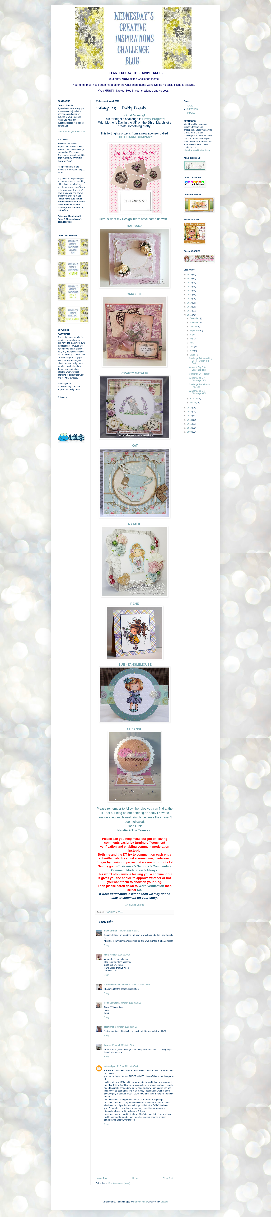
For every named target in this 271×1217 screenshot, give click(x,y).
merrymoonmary (140, 1202)
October (194, 326)
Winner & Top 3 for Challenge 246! (197, 379)
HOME (189, 106)
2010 (189, 428)
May (192, 347)
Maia (106, 955)
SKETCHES (192, 109)
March (193, 355)
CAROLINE (135, 294)
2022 (189, 290)
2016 (189, 315)
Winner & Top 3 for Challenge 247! (197, 368)
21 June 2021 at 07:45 (127, 1066)
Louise (107, 1045)
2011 (189, 424)
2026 (189, 274)
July (192, 338)
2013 (189, 415)
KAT (135, 445)
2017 (189, 311)
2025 (189, 278)
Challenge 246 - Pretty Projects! (199, 385)
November (195, 322)
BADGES (190, 113)
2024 (189, 282)
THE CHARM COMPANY (134, 137)
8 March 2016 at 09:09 (130, 1003)
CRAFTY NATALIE (135, 373)
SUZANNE (134, 729)
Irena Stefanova (111, 1003)
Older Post (168, 1178)
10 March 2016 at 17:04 (123, 1045)
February (194, 398)
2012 (189, 420)
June (192, 343)
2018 (189, 307)
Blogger (164, 1202)
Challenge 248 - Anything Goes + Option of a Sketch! (200, 361)
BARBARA (135, 226)
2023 (189, 286)
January (194, 402)
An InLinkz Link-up (134, 904)
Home (135, 1178)
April (192, 350)
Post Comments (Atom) (119, 1183)
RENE (134, 603)
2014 (189, 412)
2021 (189, 294)
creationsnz (110, 1027)
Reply (106, 945)
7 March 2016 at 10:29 (120, 955)
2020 (189, 298)
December (195, 318)
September (195, 330)
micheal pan (110, 1066)
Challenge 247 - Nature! (200, 374)
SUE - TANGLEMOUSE (135, 664)
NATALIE (134, 524)
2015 (189, 408)
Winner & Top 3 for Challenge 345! (197, 392)
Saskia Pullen (110, 931)
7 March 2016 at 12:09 (139, 984)
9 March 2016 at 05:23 (127, 1027)
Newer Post (102, 1178)
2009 (189, 432)
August (193, 334)
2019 (189, 303)
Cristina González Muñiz (116, 984)
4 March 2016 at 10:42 (128, 931)
